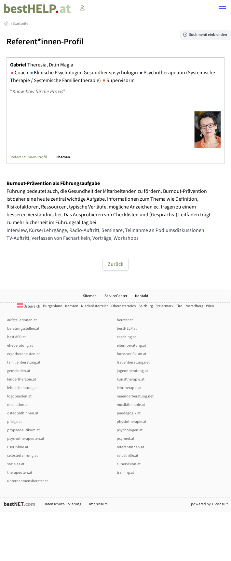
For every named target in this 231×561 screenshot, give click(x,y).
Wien (210, 306)
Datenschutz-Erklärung (62, 504)
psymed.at (125, 438)
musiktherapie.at (131, 405)
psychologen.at (130, 430)
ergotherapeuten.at (23, 354)
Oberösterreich (123, 306)
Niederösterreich (95, 306)
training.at (125, 472)
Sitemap (90, 296)
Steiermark (164, 306)
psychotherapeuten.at (25, 438)
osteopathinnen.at (22, 413)
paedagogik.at (129, 413)
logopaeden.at (19, 396)
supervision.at (129, 464)
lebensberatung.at (22, 388)
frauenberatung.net (133, 362)
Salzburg (146, 306)
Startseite (20, 23)
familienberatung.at (23, 362)
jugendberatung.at (132, 371)
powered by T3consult (209, 504)
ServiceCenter (115, 296)
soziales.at (15, 464)
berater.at (125, 320)
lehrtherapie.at (129, 388)
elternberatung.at (131, 345)
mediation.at (18, 405)
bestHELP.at (127, 328)
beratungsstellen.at (23, 328)
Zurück (115, 264)
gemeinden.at (18, 371)
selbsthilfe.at (127, 455)
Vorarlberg (194, 306)
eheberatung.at (20, 345)
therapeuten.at (19, 472)
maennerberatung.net (135, 396)
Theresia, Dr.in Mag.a (41, 64)
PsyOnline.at (17, 447)
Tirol (179, 306)
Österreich (28, 306)
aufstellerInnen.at (22, 320)
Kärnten (71, 306)
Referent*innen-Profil (29, 157)
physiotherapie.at (131, 421)
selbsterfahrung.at (22, 455)
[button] (222, 8)
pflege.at (14, 421)
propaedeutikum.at (23, 430)
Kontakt (141, 296)
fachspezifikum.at (131, 354)
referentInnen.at (130, 447)
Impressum (98, 504)
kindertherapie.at (21, 379)
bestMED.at (16, 337)
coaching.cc (126, 337)
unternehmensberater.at (27, 481)
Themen (63, 157)
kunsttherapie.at (130, 379)
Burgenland (52, 306)
